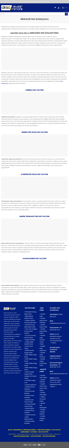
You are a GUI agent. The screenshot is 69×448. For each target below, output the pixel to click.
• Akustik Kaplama (30, 385)
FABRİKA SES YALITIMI (34, 90)
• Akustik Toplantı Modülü (42, 412)
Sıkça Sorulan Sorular (37, 434)
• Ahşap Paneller (29, 340)
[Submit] (66, 14)
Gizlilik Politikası (12, 434)
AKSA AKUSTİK (43, 432)
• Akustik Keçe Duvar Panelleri (43, 320)
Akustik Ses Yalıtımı (48, 434)
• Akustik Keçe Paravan (42, 355)
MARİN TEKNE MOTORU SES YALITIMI (34, 216)
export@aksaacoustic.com (59, 374)
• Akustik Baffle (29, 408)
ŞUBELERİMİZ (25, 432)
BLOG (10, 430)
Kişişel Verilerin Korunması (24, 434)
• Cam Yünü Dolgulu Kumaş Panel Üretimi (30, 331)
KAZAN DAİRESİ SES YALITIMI (34, 258)
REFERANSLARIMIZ (29, 430)
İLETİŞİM (34, 432)
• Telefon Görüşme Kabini (43, 399)
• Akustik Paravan (30, 415)
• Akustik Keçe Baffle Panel (43, 331)
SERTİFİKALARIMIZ (44, 430)
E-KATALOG (56, 430)
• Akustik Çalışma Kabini (42, 418)
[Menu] (65, 8)
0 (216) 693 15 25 (45, 1)
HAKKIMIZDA (17, 430)
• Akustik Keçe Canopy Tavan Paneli (42, 339)
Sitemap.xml (57, 434)
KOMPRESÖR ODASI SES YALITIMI (34, 174)
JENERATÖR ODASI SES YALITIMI (34, 132)
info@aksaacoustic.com (58, 323)
